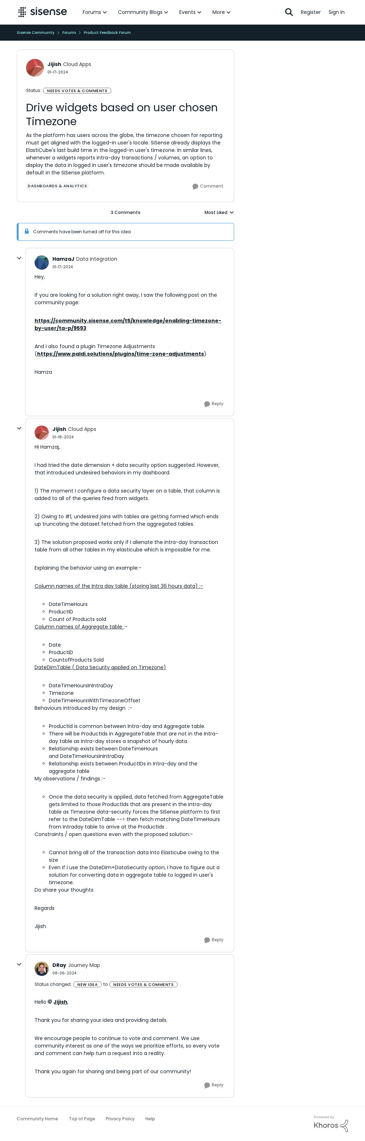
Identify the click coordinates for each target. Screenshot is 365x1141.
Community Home (37, 1119)
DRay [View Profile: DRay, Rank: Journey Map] (59, 965)
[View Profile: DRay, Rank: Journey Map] (42, 969)
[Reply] (214, 404)
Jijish (60, 1001)
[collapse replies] (19, 258)
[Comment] (208, 186)
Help (150, 1119)
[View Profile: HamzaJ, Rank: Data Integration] (42, 262)
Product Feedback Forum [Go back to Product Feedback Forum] (107, 32)
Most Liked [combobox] (219, 212)
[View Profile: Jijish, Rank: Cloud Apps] (35, 68)
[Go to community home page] (42, 12)
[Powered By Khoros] (331, 1124)
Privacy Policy (120, 1119)
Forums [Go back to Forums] (69, 32)
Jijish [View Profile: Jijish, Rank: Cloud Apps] (54, 64)
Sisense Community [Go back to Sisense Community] (36, 32)
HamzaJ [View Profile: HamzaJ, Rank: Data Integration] (63, 259)
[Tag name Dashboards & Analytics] (57, 186)
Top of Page (82, 1119)
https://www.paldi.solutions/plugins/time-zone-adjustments (120, 353)
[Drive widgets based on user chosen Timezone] (62, 267)
